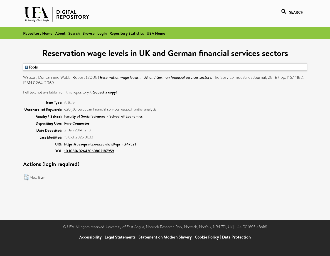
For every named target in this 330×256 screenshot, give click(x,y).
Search (74, 33)
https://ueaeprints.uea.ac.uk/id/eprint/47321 (100, 144)
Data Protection (236, 237)
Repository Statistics (126, 33)
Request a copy (103, 92)
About (60, 33)
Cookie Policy (207, 237)
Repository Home (37, 33)
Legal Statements (120, 237)
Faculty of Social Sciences (84, 116)
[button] (26, 177)
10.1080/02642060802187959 (89, 150)
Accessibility (90, 237)
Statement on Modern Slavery (165, 237)
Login (102, 33)
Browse (88, 33)
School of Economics (126, 116)
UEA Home (156, 33)
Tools (31, 67)
